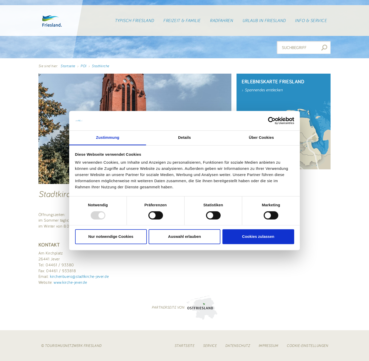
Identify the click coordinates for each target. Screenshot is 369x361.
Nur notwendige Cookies (111, 237)
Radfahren (221, 20)
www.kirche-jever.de (70, 282)
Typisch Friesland (134, 20)
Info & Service (311, 20)
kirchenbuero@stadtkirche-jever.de (79, 276)
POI (83, 66)
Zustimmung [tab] (107, 137)
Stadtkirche (100, 66)
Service (210, 345)
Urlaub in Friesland (264, 20)
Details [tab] (184, 137)
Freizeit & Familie (182, 20)
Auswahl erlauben (184, 237)
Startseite (67, 66)
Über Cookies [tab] (261, 137)
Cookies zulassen (258, 237)
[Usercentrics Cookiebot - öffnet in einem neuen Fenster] (271, 120)
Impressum (268, 345)
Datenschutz (237, 345)
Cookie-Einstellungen (307, 345)
